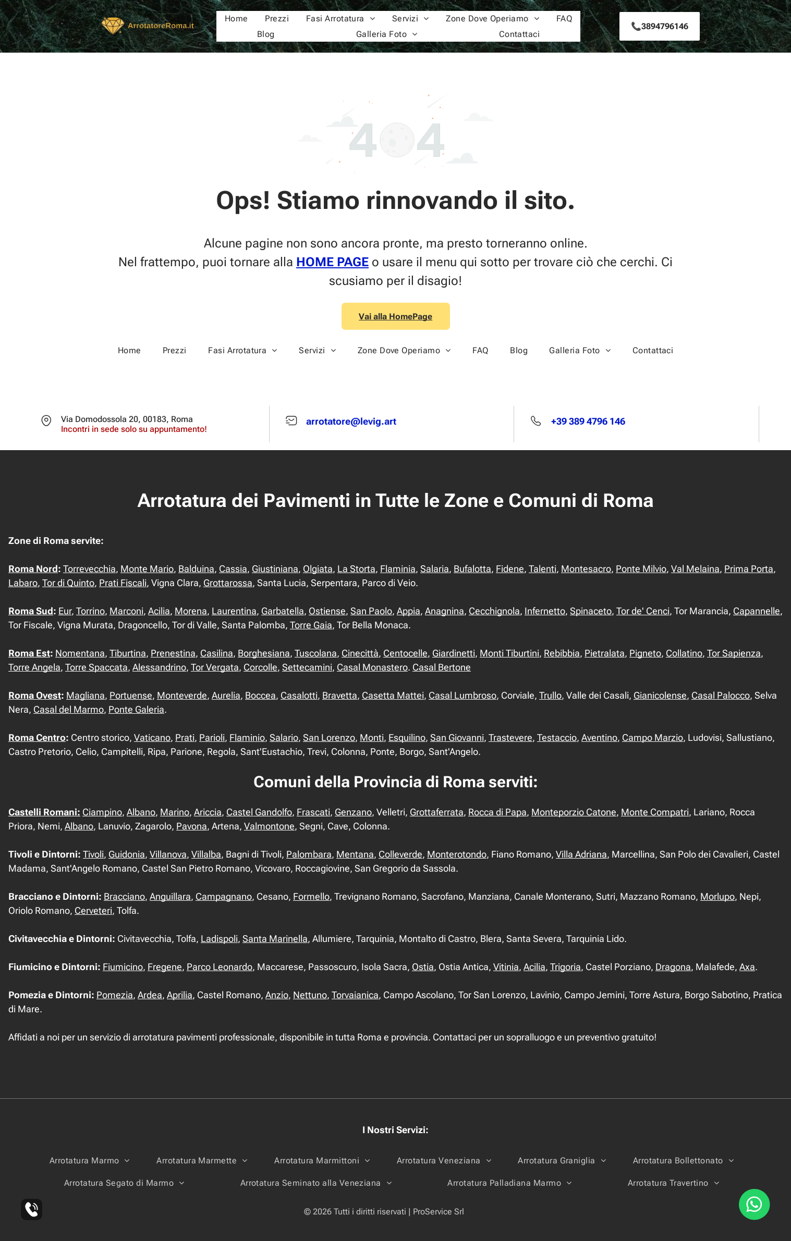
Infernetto (545, 610)
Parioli (212, 737)
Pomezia (114, 994)
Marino (174, 811)
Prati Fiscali (123, 582)
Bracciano (124, 896)
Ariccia (208, 811)
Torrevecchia (89, 568)
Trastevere (510, 737)
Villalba (206, 854)
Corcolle (260, 667)
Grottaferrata (437, 811)
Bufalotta (472, 568)
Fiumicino (123, 966)
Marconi (126, 610)
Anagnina (444, 610)
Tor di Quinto (68, 582)
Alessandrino (159, 667)
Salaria (434, 568)
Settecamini (307, 667)
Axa (747, 966)
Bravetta (339, 695)
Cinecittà (360, 653)
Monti (372, 737)
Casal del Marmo (68, 709)
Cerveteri (93, 910)
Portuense (130, 695)
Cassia (233, 568)
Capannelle (756, 610)
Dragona (673, 966)
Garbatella (282, 610)
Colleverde (400, 854)
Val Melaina (695, 568)
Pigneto (645, 653)
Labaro (23, 582)
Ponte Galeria (136, 709)
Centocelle (405, 653)
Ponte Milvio (641, 568)
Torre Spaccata (96, 667)
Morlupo (717, 896)
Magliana (85, 695)
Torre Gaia (311, 624)
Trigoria (565, 966)
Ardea (150, 994)
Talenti (542, 568)
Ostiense (327, 610)
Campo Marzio (652, 737)
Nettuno (310, 994)
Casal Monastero (372, 667)
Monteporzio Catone (573, 811)
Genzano (353, 811)
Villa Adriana (581, 854)
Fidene (510, 568)
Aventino (599, 737)
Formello (311, 896)
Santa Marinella (275, 938)
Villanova (168, 854)
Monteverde (182, 695)
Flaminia (398, 568)
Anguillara (170, 896)
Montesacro (586, 568)
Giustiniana (275, 568)
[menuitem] (236, 18)
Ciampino (102, 811)
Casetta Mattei (393, 695)
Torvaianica (355, 994)
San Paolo (371, 610)
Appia (408, 610)
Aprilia (179, 994)
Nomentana (80, 653)
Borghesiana (264, 653)
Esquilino (406, 737)
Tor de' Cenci (643, 610)
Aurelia (226, 695)
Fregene (165, 966)
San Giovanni (457, 737)
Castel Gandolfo (259, 811)
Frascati (313, 811)
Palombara (309, 854)
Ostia (423, 966)
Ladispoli (219, 938)
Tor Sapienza (734, 653)
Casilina (216, 653)
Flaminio (247, 737)
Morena (191, 610)
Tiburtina (127, 653)
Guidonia (126, 854)
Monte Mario (147, 568)
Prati (184, 737)
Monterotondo (456, 854)
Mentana (355, 854)
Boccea (260, 695)
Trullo (550, 695)
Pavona (191, 826)
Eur (64, 610)
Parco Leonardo (219, 966)
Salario (284, 737)
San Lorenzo (329, 737)
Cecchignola (494, 610)
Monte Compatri (655, 811)
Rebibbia (562, 653)
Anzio (276, 994)
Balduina (196, 568)
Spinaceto (591, 610)
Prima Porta (748, 568)
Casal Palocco (720, 695)
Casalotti (299, 695)
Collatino (684, 653)
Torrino (90, 610)
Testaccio (557, 737)
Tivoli (93, 854)
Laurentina (234, 610)
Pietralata (605, 653)
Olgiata (318, 568)
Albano (141, 811)
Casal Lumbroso (462, 695)
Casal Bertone (441, 667)
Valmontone (269, 826)
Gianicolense (660, 695)
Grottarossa (227, 582)
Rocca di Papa (497, 811)
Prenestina (173, 653)
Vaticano (152, 737)
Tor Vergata (215, 667)
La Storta (356, 568)
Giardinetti (453, 653)
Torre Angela (34, 667)
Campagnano (224, 896)
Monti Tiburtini (509, 653)
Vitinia (506, 966)
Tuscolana (316, 653)
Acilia (159, 610)
